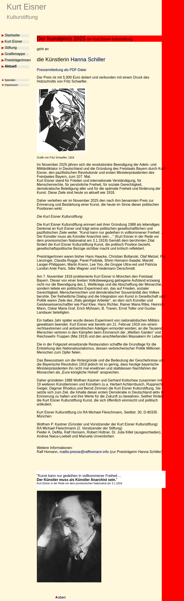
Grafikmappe (15, 54)
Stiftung (11, 47)
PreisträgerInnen (18, 60)
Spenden (10, 80)
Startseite (12, 35)
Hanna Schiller (88, 59)
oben (60, 597)
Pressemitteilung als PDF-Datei (61, 70)
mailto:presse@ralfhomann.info (84, 452)
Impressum (11, 85)
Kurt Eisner (13, 41)
